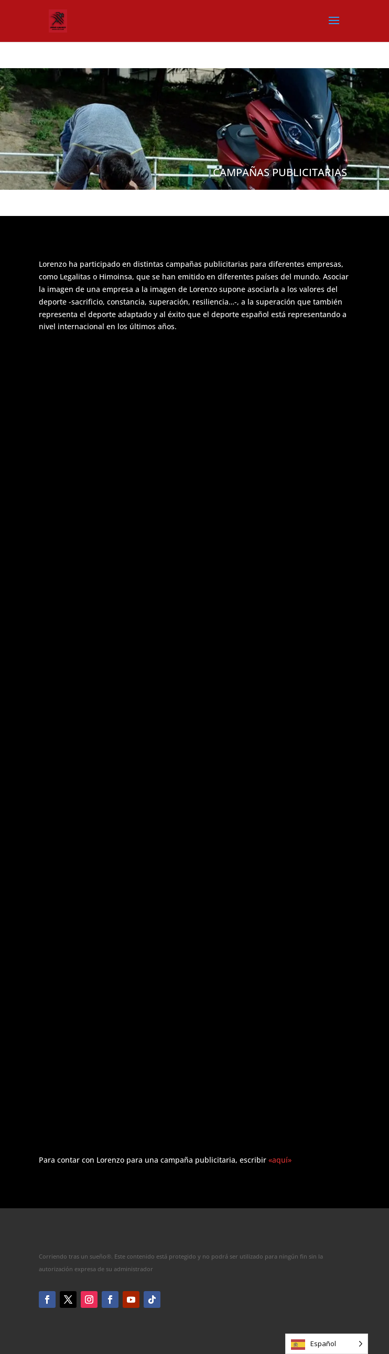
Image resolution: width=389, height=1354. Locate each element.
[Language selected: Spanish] (326, 1344)
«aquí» (279, 1160)
